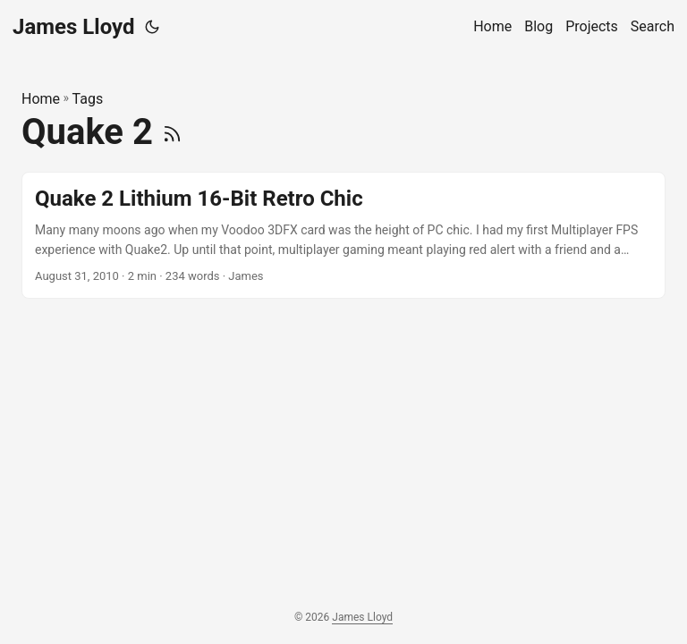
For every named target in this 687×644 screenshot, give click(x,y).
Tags (88, 98)
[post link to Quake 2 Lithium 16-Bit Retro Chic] (343, 236)
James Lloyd (73, 26)
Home (40, 98)
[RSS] (172, 132)
